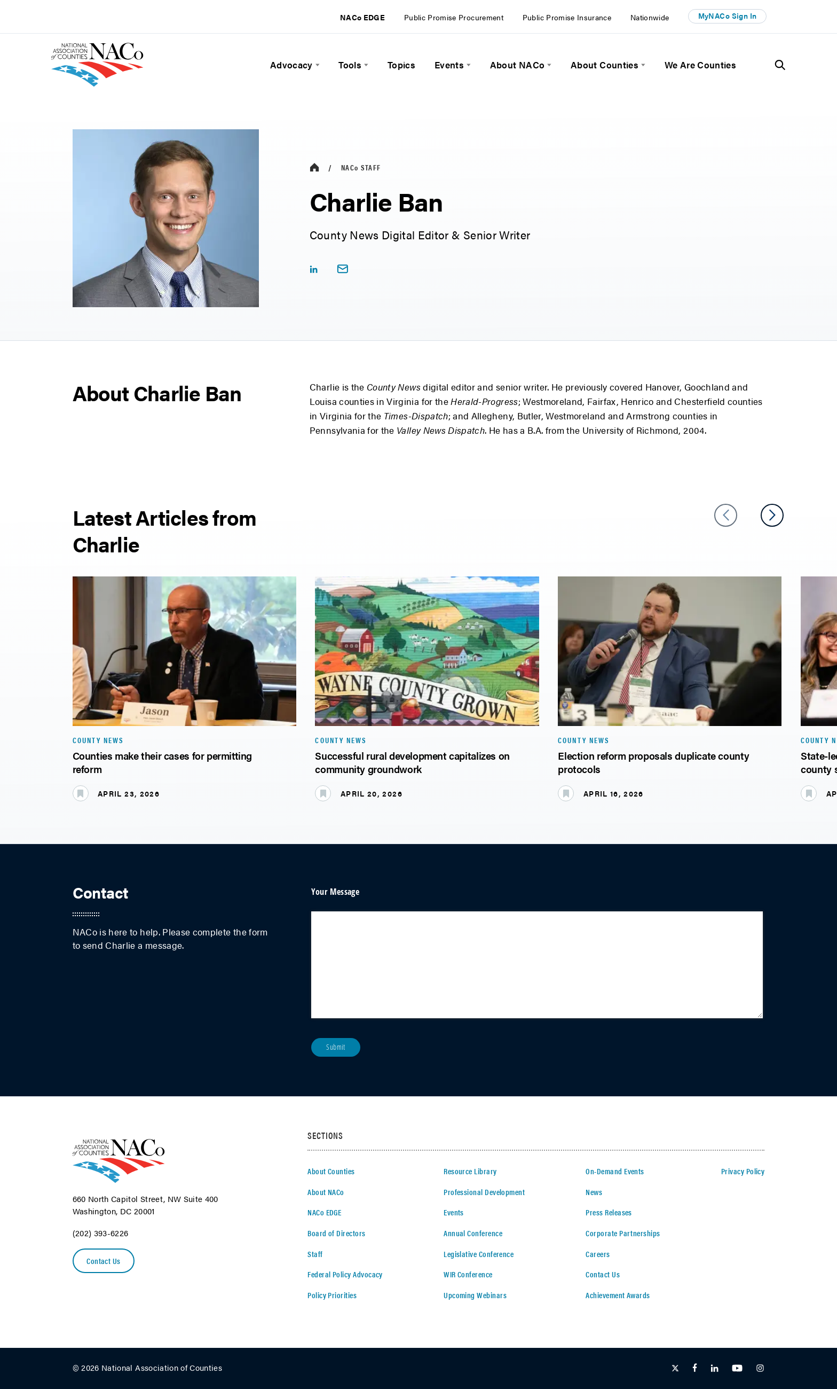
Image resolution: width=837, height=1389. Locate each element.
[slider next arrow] (772, 515)
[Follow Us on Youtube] (737, 1369)
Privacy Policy (743, 1171)
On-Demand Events (615, 1171)
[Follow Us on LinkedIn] (714, 1369)
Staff (361, 167)
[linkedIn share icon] (314, 269)
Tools (349, 64)
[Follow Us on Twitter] (675, 1369)
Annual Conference (473, 1233)
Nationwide (649, 17)
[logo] (97, 83)
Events (449, 64)
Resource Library (470, 1171)
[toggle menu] (316, 65)
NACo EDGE (362, 17)
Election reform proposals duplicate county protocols (653, 762)
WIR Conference (468, 1274)
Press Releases (609, 1212)
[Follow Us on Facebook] (694, 1369)
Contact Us (104, 1261)
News (594, 1192)
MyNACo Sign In (727, 16)
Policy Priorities (332, 1295)
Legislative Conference (479, 1254)
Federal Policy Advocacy (345, 1274)
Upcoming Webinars (475, 1295)
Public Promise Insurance (567, 17)
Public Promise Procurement (453, 17)
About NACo (517, 64)
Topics (401, 64)
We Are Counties (700, 64)
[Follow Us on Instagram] (760, 1369)
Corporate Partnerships (623, 1233)
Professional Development (484, 1192)
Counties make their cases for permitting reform (162, 762)
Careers (598, 1254)
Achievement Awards (618, 1295)
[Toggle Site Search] (780, 65)
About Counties (604, 64)
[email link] (342, 269)
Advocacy (291, 64)
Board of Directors (336, 1233)
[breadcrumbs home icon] (314, 167)
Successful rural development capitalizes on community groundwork (412, 762)
